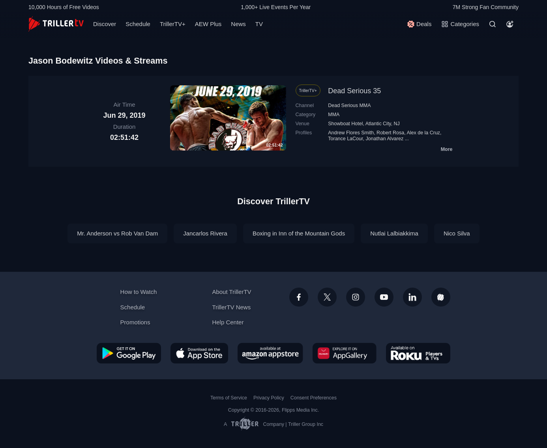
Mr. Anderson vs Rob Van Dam (117, 233)
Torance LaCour (345, 138)
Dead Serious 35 (354, 91)
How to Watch (138, 291)
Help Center (228, 322)
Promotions (135, 322)
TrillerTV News (231, 307)
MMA (333, 114)
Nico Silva (457, 233)
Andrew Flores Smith (351, 133)
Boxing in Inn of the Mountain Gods (299, 233)
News (238, 24)
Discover (104, 24)
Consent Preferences (313, 398)
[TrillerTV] (56, 24)
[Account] (510, 24)
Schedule (138, 24)
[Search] (492, 24)
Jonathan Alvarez (384, 138)
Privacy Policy (268, 398)
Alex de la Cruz (423, 133)
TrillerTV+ (172, 24)
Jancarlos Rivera (205, 233)
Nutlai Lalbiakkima (394, 233)
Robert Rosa (390, 133)
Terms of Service (228, 398)
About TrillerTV (231, 291)
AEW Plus (208, 24)
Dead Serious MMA (349, 105)
